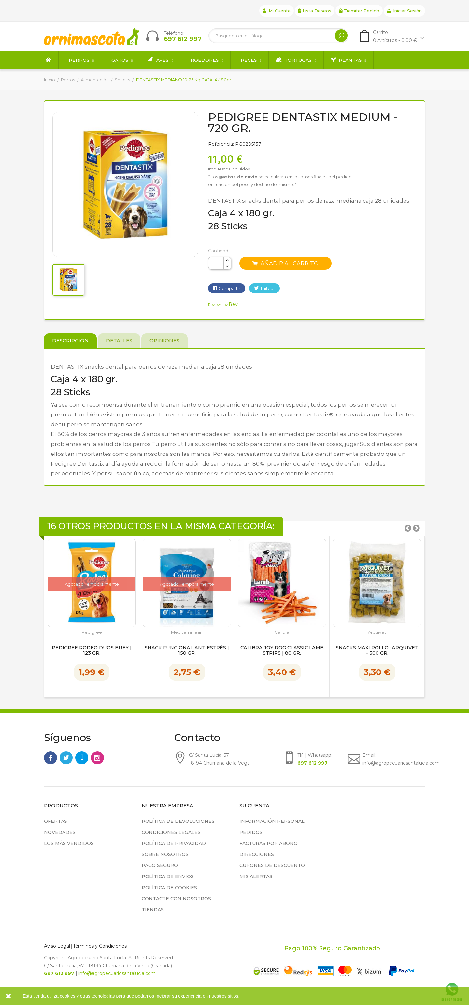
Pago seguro (160, 865)
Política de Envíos (168, 876)
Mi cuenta (277, 10)
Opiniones (164, 340)
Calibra (282, 632)
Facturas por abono (268, 843)
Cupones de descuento (272, 865)
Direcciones (256, 854)
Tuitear (267, 288)
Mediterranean (187, 632)
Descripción (70, 340)
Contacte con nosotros (176, 899)
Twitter (66, 757)
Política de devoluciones (178, 821)
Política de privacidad (174, 843)
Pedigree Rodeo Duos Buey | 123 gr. (92, 650)
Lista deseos (314, 10)
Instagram (97, 757)
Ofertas (55, 821)
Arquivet (377, 632)
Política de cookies (169, 887)
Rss (81, 757)
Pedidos (251, 832)
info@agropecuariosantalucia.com (117, 973)
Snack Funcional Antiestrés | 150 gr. (187, 650)
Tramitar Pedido (359, 10)
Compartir (229, 288)
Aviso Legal (57, 946)
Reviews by (223, 304)
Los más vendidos (69, 843)
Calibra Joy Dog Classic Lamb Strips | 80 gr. (282, 650)
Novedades (60, 832)
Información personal (272, 821)
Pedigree (92, 632)
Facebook (50, 757)
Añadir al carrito (285, 263)
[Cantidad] (216, 263)
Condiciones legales (171, 832)
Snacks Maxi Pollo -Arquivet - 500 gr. (377, 650)
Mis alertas (255, 876)
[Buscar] (278, 35)
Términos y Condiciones (100, 946)
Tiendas (153, 910)
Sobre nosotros (165, 854)
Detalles (119, 340)
